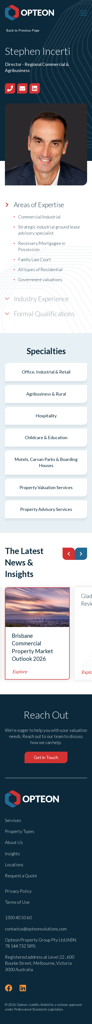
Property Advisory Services (46, 509)
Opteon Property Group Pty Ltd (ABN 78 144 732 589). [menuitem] (40, 943)
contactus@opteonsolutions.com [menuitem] (36, 928)
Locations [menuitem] (14, 864)
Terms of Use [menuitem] (17, 902)
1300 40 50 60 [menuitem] (18, 917)
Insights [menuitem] (12, 853)
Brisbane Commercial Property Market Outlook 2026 (32, 647)
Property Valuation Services (46, 487)
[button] (69, 554)
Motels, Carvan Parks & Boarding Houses (46, 462)
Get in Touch (46, 757)
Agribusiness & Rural (46, 394)
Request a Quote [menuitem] (21, 875)
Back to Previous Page (22, 30)
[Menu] (83, 13)
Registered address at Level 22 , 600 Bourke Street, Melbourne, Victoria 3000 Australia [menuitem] (39, 963)
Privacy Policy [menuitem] (18, 891)
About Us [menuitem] (14, 842)
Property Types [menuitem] (19, 831)
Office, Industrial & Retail (46, 371)
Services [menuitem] (13, 820)
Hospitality (46, 415)
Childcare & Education (46, 437)
